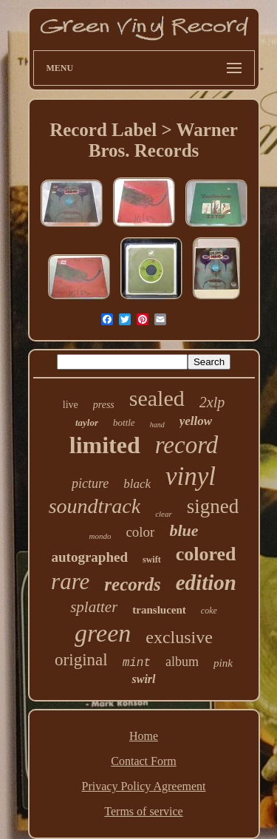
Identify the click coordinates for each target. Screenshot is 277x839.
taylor (86, 422)
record (187, 445)
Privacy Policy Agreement (144, 786)
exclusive (179, 637)
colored (206, 554)
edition (206, 582)
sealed (157, 398)
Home (143, 736)
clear (163, 513)
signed (213, 506)
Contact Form (143, 761)
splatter (93, 607)
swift (152, 559)
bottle (124, 422)
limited (104, 445)
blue (183, 530)
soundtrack (94, 506)
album (182, 661)
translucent (159, 610)
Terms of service (143, 811)
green (103, 633)
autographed (90, 557)
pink (223, 663)
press (103, 404)
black (137, 484)
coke (209, 610)
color (140, 532)
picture (90, 483)
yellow (195, 421)
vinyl (190, 476)
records (132, 584)
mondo (100, 535)
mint (137, 663)
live (70, 404)
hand (157, 425)
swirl (143, 679)
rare (70, 581)
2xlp (212, 402)
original (81, 660)
